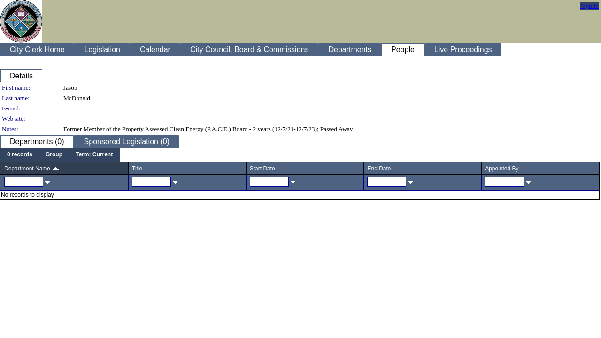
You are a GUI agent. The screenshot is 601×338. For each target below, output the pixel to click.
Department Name (27, 168)
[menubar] (60, 155)
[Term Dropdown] (94, 155)
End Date (379, 168)
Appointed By (501, 168)
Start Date (262, 168)
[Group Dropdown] (54, 155)
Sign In (589, 5)
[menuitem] (19, 154)
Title (137, 168)
